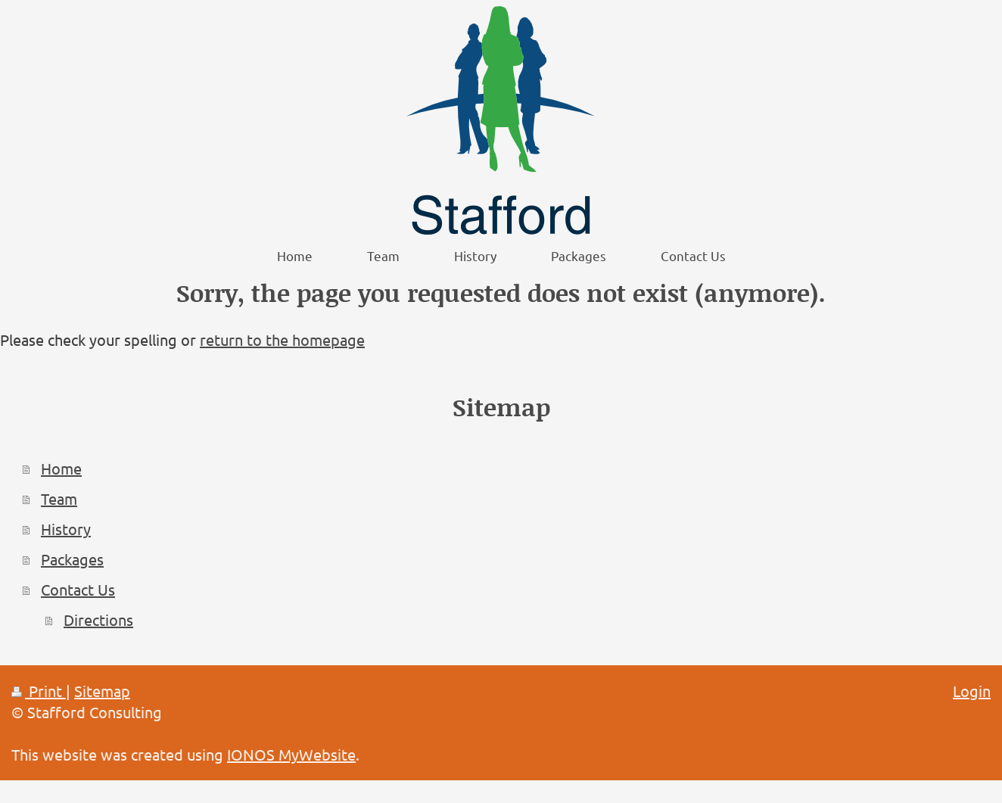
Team (59, 498)
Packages (72, 558)
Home (61, 468)
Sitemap (102, 690)
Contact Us (78, 589)
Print (38, 690)
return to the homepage (282, 339)
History (66, 528)
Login (972, 690)
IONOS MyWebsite (291, 754)
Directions (98, 619)
